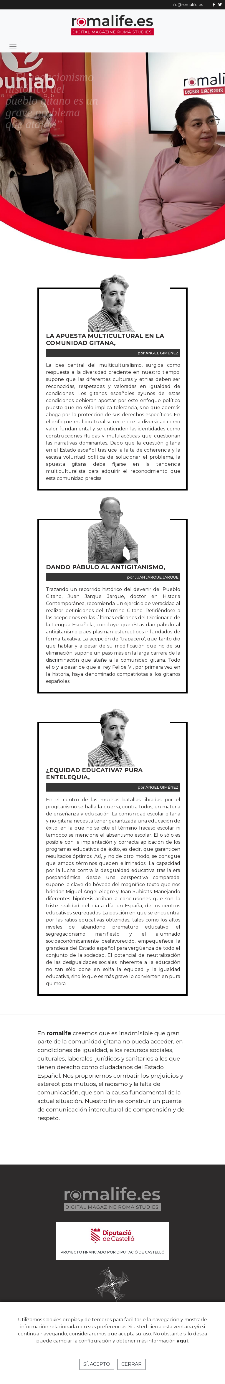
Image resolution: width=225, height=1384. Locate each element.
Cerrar (131, 1364)
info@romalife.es (187, 4)
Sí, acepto (96, 1364)
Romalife (112, 25)
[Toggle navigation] (13, 46)
